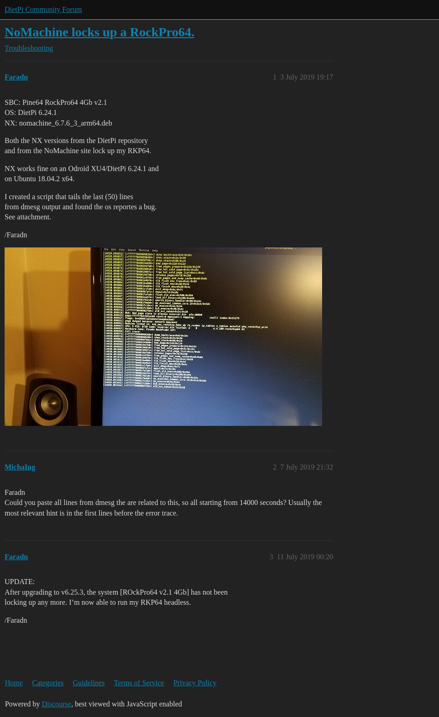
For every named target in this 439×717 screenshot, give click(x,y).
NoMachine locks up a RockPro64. (100, 32)
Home (14, 683)
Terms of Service (139, 683)
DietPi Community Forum (43, 9)
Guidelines (88, 683)
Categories (48, 683)
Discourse (56, 704)
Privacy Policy (195, 683)
